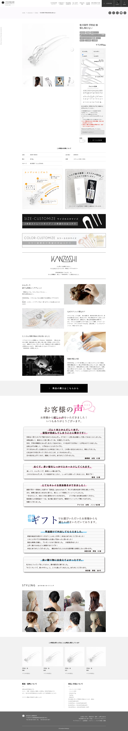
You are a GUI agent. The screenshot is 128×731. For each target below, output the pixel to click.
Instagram (113, 12)
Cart (117, 3)
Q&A (124, 4)
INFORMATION (95, 3)
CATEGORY (54, 3)
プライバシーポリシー (100, 718)
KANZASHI (30, 12)
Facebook (109, 12)
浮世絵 (36, 12)
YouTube (117, 12)
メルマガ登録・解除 (101, 720)
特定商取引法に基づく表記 (86, 718)
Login (109, 3)
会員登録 (85, 720)
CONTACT (62, 3)
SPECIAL (82, 3)
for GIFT (75, 3)
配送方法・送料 (93, 716)
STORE (88, 3)
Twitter (124, 12)
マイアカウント (77, 720)
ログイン (91, 720)
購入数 (81, 138)
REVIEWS (68, 3)
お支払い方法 (83, 716)
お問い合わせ (102, 716)
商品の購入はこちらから (64, 388)
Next (72, 49)
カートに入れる (96, 140)
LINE (121, 12)
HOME (23, 12)
